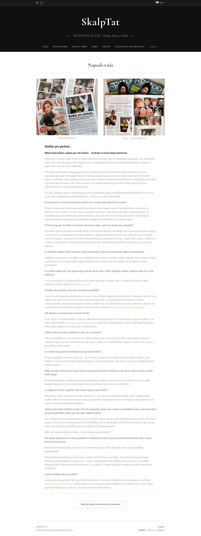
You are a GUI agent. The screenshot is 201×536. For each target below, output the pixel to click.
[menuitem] (39, 46)
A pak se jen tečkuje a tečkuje (128, 307)
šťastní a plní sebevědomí (59, 483)
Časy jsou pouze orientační (81, 322)
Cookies (161, 526)
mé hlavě (84, 284)
